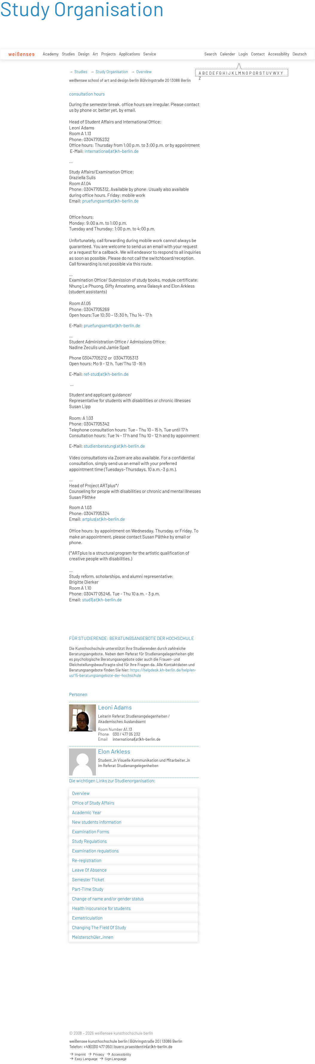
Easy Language (83, 1059)
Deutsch (300, 54)
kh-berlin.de (117, 374)
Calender (227, 54)
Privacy (96, 1054)
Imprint (77, 1054)
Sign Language (112, 1059)
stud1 (87, 599)
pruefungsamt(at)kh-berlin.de (110, 200)
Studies (68, 54)
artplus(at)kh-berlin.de (103, 519)
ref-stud (91, 374)
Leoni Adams (115, 707)
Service (149, 54)
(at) (102, 374)
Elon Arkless (114, 751)
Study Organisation (112, 71)
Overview (144, 71)
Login (243, 54)
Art (95, 54)
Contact (258, 54)
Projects (108, 54)
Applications (129, 54)
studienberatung (99, 446)
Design (83, 54)
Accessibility (278, 54)
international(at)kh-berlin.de (112, 151)
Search (210, 54)
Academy (51, 54)
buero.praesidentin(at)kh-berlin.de (143, 1046)
